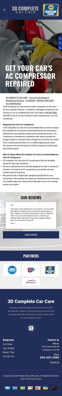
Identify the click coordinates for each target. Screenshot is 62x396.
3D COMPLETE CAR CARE (16, 98)
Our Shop (7, 344)
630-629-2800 (51, 113)
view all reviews (31, 234)
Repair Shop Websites (29, 376)
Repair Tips (8, 352)
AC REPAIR (30, 101)
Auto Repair (9, 348)
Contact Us (8, 356)
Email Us (54, 362)
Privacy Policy (35, 379)
